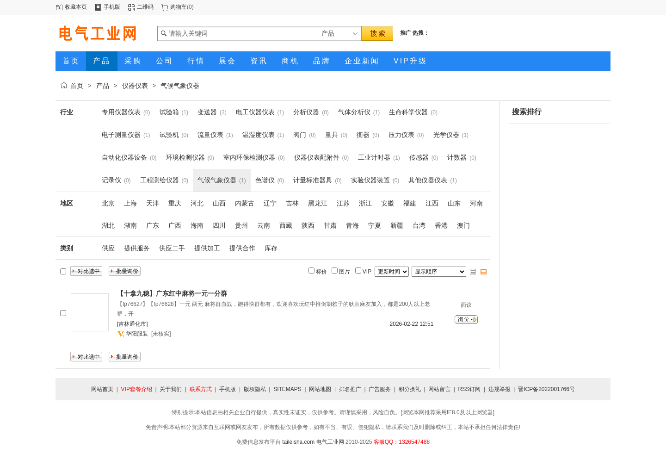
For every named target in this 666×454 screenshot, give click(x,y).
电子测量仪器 (121, 134)
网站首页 (102, 389)
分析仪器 (306, 112)
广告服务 (380, 389)
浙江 (365, 203)
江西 (432, 203)
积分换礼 (410, 389)
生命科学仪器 (408, 112)
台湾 (419, 225)
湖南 (130, 225)
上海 (130, 203)
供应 (108, 248)
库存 (271, 248)
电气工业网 (330, 442)
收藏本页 (76, 7)
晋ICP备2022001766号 (546, 389)
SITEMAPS (287, 389)
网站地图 (320, 389)
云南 (263, 225)
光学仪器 (446, 134)
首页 (76, 85)
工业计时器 (374, 157)
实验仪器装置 (370, 180)
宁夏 (374, 225)
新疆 (396, 225)
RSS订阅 (469, 389)
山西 (219, 203)
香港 (441, 225)
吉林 (292, 203)
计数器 (457, 157)
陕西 (308, 225)
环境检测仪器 (185, 157)
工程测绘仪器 (159, 180)
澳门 (463, 225)
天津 (152, 203)
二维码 (145, 7)
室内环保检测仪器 (249, 157)
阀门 (299, 134)
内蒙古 (244, 203)
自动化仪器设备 (124, 157)
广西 (174, 225)
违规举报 (499, 389)
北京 (108, 203)
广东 (152, 225)
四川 (219, 225)
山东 (454, 203)
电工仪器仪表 (255, 112)
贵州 (241, 225)
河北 (197, 203)
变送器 (207, 112)
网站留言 (439, 389)
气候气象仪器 (179, 85)
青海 (352, 225)
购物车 (178, 7)
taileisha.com (298, 442)
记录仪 (111, 180)
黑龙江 (317, 203)
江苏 (343, 203)
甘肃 (330, 225)
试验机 (169, 134)
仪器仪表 (135, 85)
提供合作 (242, 248)
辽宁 (270, 203)
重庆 (174, 203)
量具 (331, 134)
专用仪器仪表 (121, 112)
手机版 (112, 7)
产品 (102, 85)
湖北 (108, 225)
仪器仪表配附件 (316, 157)
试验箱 (169, 112)
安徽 (387, 203)
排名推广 (350, 389)
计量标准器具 (312, 180)
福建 (409, 203)
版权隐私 (255, 389)
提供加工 (207, 248)
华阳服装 (137, 333)
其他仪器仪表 (427, 180)
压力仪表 (401, 134)
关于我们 (171, 389)
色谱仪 (265, 180)
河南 (476, 203)
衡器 (363, 134)
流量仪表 (210, 134)
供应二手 (172, 248)
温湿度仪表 (258, 134)
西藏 (285, 225)
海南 (197, 225)
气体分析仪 (354, 112)
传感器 (419, 157)
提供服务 (137, 248)
